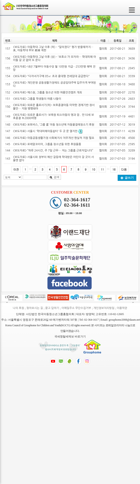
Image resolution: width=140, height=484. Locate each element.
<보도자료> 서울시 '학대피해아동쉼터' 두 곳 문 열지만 (47, 131)
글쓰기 (127, 177)
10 (93, 169)
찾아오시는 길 (34, 308)
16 (114, 169)
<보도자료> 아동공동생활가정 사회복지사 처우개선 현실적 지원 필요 (53, 138)
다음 (124, 169)
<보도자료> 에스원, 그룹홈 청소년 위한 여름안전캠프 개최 (47, 92)
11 (102, 169)
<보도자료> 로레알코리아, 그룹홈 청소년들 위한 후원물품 (47, 144)
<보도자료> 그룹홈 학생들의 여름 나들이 (37, 98)
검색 (54, 177)
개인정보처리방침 (103, 308)
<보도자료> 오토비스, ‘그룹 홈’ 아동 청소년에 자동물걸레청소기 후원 (53, 124)
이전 (16, 169)
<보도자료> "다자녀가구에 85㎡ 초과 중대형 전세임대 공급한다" (51, 76)
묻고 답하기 (52, 308)
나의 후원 (18, 308)
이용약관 (122, 308)
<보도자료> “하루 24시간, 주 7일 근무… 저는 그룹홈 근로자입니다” (53, 150)
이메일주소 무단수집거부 (76, 308)
